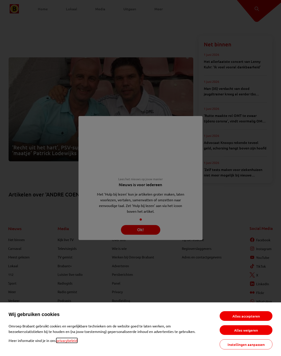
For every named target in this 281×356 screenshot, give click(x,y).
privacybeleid (67, 340)
